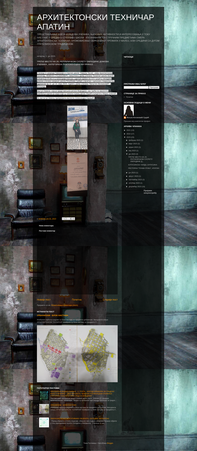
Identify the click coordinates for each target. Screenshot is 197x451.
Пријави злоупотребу (150, 191)
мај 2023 (132, 151)
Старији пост (110, 299)
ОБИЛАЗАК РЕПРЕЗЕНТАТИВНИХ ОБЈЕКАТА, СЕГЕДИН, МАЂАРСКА (79, 419)
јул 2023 (132, 173)
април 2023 (134, 147)
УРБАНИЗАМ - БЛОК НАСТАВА (52, 315)
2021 (129, 130)
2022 (129, 134)
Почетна (77, 299)
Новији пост (44, 299)
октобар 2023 (134, 183)
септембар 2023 (135, 180)
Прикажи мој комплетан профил (137, 121)
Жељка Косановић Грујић (138, 117)
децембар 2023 (135, 187)
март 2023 (133, 144)
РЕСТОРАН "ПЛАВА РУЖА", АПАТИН (143, 168)
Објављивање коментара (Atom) (64, 305)
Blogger (110, 443)
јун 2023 (132, 154)
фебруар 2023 (135, 140)
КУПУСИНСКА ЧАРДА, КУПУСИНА (142, 165)
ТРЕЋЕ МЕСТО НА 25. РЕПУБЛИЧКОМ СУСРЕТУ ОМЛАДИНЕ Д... (140, 159)
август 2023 (134, 176)
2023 (129, 137)
